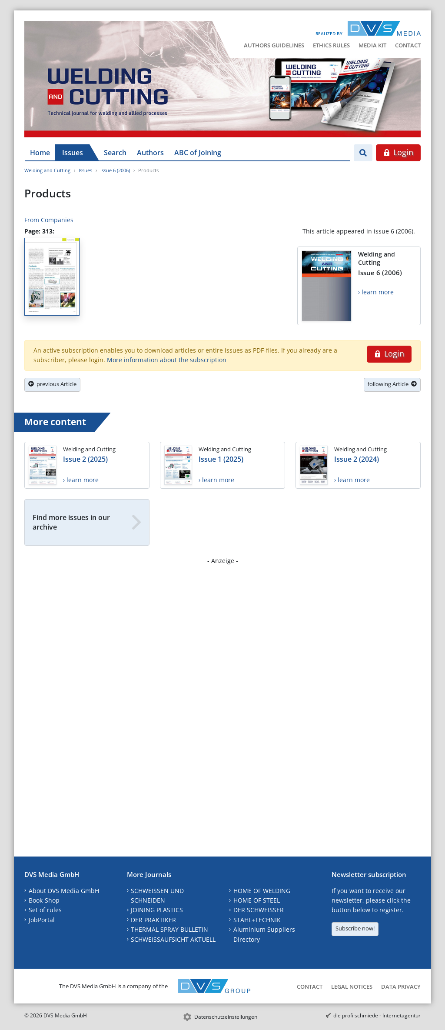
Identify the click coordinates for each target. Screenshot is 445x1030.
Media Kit (372, 45)
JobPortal (42, 920)
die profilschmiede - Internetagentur (377, 1015)
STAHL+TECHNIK (257, 920)
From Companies (48, 220)
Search (115, 152)
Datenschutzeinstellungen (225, 1016)
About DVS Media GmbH (64, 891)
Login (398, 152)
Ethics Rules (331, 45)
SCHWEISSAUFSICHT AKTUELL (173, 939)
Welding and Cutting (47, 170)
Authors (150, 152)
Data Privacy (401, 986)
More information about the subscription (166, 360)
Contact (408, 45)
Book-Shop (44, 900)
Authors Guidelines (274, 45)
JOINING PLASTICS (157, 910)
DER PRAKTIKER (153, 920)
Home (40, 152)
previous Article (52, 384)
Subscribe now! (355, 928)
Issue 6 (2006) (115, 170)
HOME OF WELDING (261, 891)
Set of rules (45, 910)
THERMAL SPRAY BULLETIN (169, 929)
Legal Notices (351, 986)
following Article (392, 384)
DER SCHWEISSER (258, 910)
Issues (72, 152)
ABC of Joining (197, 152)
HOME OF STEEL (256, 900)
